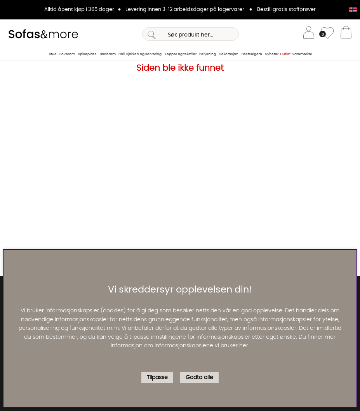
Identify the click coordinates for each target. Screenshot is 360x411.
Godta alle (199, 377)
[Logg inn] (309, 34)
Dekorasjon (228, 54)
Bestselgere (252, 54)
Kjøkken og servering (144, 54)
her (243, 345)
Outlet (285, 54)
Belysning (207, 54)
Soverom (67, 54)
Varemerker (302, 54)
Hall (121, 54)
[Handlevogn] (346, 34)
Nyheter (271, 54)
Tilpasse (157, 377)
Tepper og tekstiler (181, 54)
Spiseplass (87, 54)
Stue (53, 54)
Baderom (108, 54)
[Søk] (190, 34)
